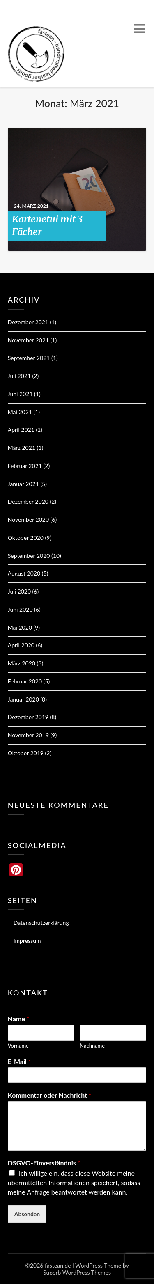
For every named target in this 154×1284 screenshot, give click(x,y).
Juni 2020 (20, 609)
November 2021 (28, 340)
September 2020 (29, 555)
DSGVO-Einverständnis (44, 1163)
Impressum (27, 940)
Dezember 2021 (28, 322)
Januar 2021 (23, 483)
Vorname (18, 1045)
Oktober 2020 (26, 537)
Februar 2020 (25, 681)
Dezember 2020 (28, 501)
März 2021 (21, 447)
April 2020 (21, 645)
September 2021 (29, 357)
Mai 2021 (20, 411)
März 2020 (21, 663)
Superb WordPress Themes (77, 1272)
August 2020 (24, 573)
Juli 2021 (19, 375)
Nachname (92, 1045)
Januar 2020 (23, 699)
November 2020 (28, 519)
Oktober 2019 (26, 753)
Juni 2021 (20, 393)
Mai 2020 (20, 627)
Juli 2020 (19, 591)
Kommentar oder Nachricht (50, 1095)
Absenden (27, 1214)
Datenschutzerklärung (41, 922)
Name (19, 1019)
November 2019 (28, 734)
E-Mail (19, 1061)
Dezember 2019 (28, 716)
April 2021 (21, 429)
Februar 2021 (25, 465)
